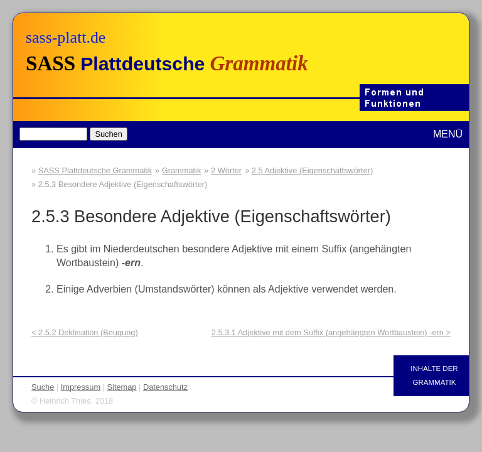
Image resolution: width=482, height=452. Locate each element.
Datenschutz (165, 387)
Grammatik (181, 170)
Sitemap (122, 387)
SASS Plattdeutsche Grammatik (95, 170)
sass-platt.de (65, 37)
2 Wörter (226, 170)
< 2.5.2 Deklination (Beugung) (84, 332)
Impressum (80, 387)
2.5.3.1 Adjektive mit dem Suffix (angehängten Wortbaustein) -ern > (331, 332)
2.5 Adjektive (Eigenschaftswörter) (312, 170)
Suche (42, 387)
